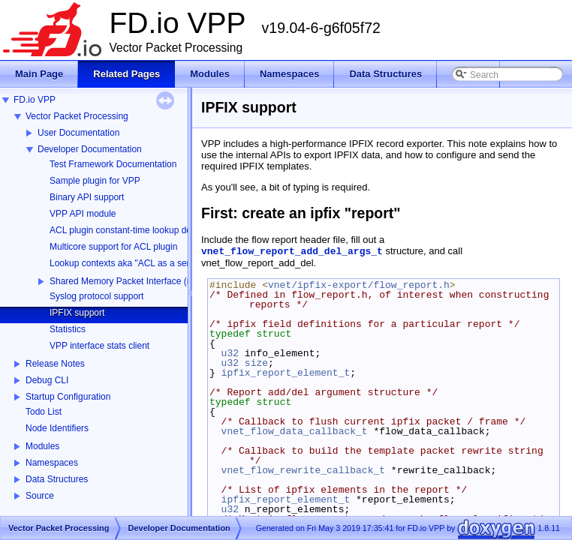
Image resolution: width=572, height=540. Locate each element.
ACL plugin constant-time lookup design (129, 230)
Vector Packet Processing (77, 116)
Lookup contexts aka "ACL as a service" (129, 263)
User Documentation (78, 133)
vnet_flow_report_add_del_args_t (292, 251)
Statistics (68, 329)
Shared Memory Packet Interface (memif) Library (147, 281)
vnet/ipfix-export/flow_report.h (359, 285)
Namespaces (52, 463)
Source (40, 495)
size (256, 363)
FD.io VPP (35, 99)
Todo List (44, 411)
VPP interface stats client (99, 345)
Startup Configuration (68, 397)
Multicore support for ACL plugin (113, 247)
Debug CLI (47, 380)
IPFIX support (77, 313)
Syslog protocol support (96, 296)
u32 (230, 353)
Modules (42, 446)
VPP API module (83, 213)
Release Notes (55, 363)
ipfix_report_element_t (286, 373)
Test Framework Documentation (113, 164)
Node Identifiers (57, 428)
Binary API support (87, 197)
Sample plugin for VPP (95, 181)
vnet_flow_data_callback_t (294, 431)
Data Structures (57, 479)
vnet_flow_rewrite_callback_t (303, 470)
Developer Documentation (90, 149)
